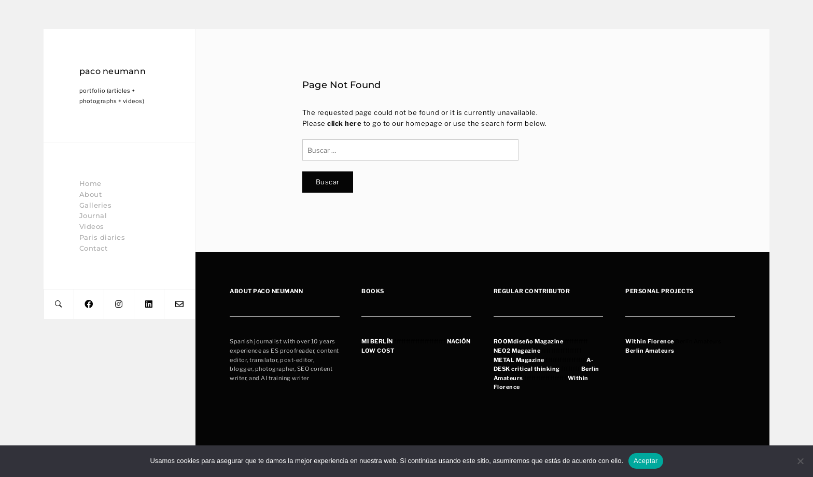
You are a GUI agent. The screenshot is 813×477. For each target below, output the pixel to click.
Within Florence (649, 341)
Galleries (95, 205)
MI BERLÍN (377, 341)
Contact (93, 248)
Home (90, 183)
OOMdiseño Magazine (530, 341)
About (90, 194)
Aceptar (646, 461)
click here (344, 123)
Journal (93, 215)
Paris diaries (102, 237)
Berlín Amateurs (650, 350)
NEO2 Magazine (517, 350)
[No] (800, 461)
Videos (91, 226)
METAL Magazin (517, 360)
